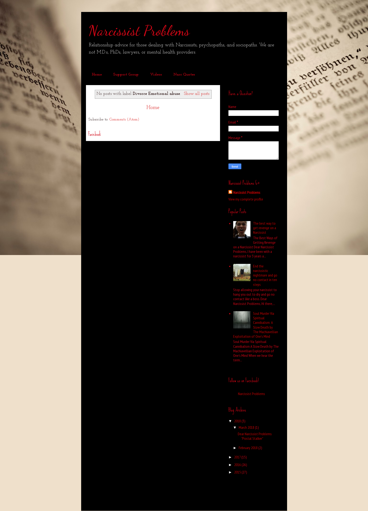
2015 (238, 472)
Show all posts (196, 94)
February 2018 (248, 447)
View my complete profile (245, 199)
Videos (156, 74)
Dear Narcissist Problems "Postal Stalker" (255, 436)
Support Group (126, 74)
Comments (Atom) (124, 119)
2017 (237, 457)
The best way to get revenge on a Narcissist (264, 228)
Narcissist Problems (139, 30)
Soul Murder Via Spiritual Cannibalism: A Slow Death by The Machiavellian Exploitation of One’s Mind (255, 325)
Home (97, 74)
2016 (238, 464)
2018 (238, 421)
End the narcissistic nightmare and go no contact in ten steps (265, 275)
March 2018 (247, 427)
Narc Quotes (184, 74)
